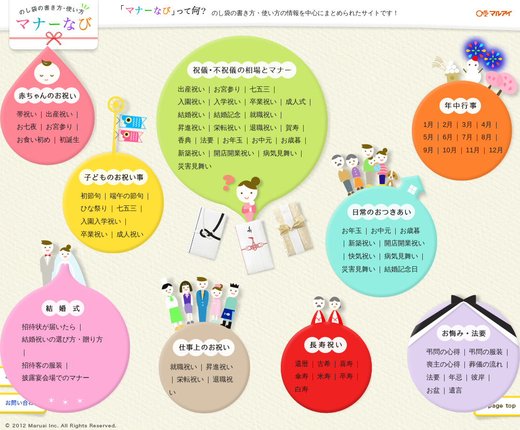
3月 (467, 124)
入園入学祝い (101, 221)
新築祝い (191, 153)
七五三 (260, 89)
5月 (428, 137)
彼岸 (478, 377)
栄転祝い (227, 128)
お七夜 (27, 127)
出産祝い (59, 114)
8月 (487, 137)
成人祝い (130, 234)
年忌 (455, 377)
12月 (496, 150)
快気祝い (361, 256)
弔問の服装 (486, 352)
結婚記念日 (401, 269)
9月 (428, 150)
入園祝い (191, 102)
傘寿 (301, 376)
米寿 (324, 376)
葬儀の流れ (486, 364)
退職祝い (263, 128)
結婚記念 (227, 115)
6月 (448, 137)
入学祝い (227, 102)
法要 (207, 140)
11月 (473, 150)
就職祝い (263, 115)
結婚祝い (191, 115)
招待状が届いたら (49, 327)
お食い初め (33, 140)
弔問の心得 (443, 352)
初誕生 (69, 140)
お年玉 (233, 140)
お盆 (433, 390)
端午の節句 (127, 196)
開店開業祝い (234, 153)
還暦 (301, 364)
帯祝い (27, 114)
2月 (448, 124)
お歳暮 (291, 140)
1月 (428, 124)
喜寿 (346, 364)
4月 (487, 124)
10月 (450, 150)
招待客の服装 (42, 365)
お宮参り (59, 127)
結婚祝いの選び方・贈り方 (62, 339)
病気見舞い (280, 153)
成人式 (295, 102)
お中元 (262, 140)
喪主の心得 (443, 364)
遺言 (455, 390)
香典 (184, 140)
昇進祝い (191, 128)
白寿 (301, 389)
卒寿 (346, 376)
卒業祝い (263, 102)
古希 (324, 364)
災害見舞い (195, 166)
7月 (467, 137)
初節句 (91, 196)
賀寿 (292, 128)
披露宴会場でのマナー (55, 378)
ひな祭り (94, 208)
